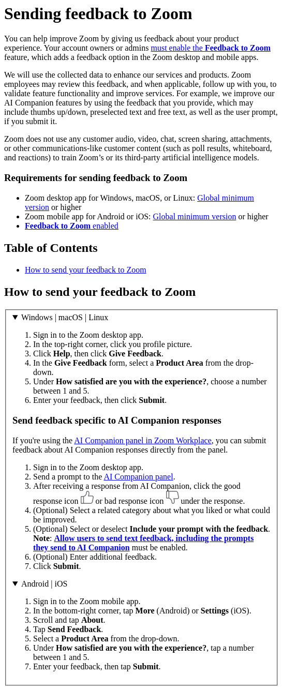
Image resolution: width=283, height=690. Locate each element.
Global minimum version (194, 216)
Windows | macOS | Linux (64, 317)
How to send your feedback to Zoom (85, 269)
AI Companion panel (138, 476)
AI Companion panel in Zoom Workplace (142, 440)
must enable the (211, 47)
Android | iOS (44, 583)
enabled (71, 225)
